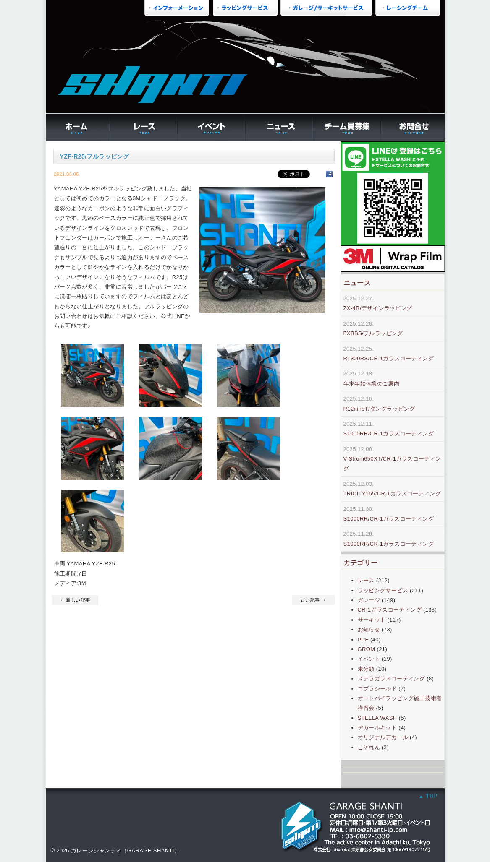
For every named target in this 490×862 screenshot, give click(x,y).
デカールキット (377, 727)
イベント (369, 659)
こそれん (369, 747)
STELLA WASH (377, 718)
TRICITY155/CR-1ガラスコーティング (392, 493)
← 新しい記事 (75, 599)
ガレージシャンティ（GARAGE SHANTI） (125, 850)
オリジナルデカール (383, 737)
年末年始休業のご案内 (371, 383)
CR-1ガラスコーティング (390, 610)
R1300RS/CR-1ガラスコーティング (388, 358)
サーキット (372, 620)
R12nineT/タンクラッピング (379, 409)
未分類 (366, 669)
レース (366, 580)
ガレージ (369, 600)
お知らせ (369, 629)
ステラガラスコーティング (391, 678)
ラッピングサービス (383, 590)
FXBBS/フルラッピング (373, 333)
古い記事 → (313, 599)
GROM (366, 649)
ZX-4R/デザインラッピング (377, 308)
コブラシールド (377, 688)
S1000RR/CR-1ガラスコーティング (388, 433)
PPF (363, 639)
